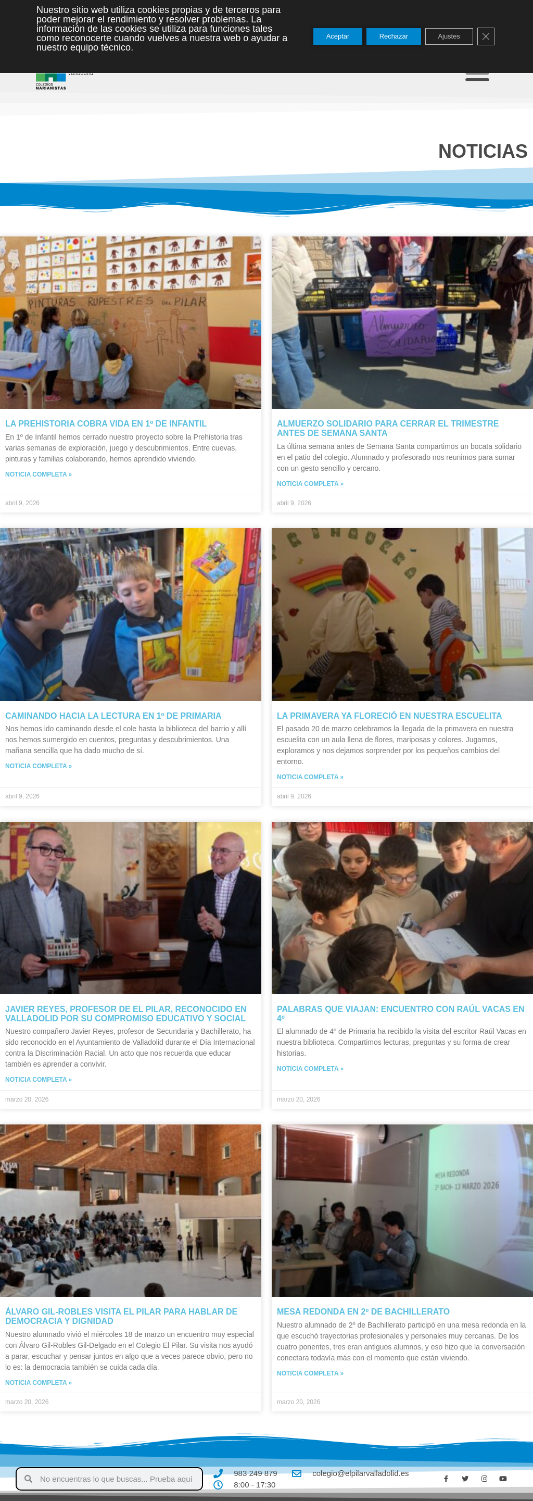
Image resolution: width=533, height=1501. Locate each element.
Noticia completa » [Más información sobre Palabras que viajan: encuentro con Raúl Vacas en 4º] (310, 1068)
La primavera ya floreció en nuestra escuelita (389, 715)
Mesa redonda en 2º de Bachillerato (363, 1311)
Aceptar (317, 36)
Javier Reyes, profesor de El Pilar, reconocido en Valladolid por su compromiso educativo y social (125, 1014)
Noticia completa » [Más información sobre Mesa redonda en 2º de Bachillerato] (310, 1373)
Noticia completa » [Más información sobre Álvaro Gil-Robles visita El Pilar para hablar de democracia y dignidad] (38, 1382)
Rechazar (381, 36)
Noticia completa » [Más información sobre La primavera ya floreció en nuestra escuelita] (310, 777)
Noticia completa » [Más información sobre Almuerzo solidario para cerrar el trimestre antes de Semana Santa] (310, 483)
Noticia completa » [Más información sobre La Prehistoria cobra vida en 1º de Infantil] (38, 474)
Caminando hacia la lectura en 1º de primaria (113, 715)
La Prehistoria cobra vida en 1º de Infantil (106, 423)
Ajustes (444, 36)
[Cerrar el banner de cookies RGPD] (485, 36)
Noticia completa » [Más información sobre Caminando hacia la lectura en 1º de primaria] (38, 766)
